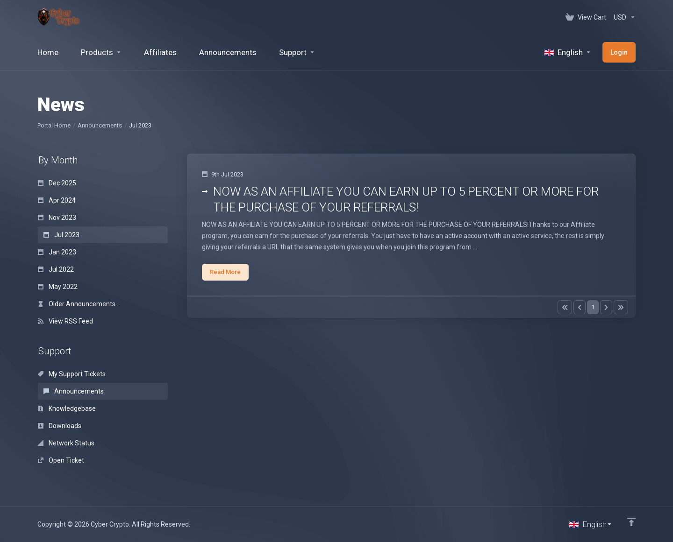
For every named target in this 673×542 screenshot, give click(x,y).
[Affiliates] (160, 52)
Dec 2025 (57, 183)
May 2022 (58, 286)
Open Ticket (61, 460)
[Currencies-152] (623, 17)
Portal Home (54, 125)
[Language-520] (567, 52)
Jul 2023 (61, 235)
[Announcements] (228, 52)
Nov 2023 (57, 217)
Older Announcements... (79, 304)
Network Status (66, 443)
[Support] (297, 52)
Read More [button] (225, 271)
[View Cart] (586, 17)
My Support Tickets (72, 374)
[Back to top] (631, 522)
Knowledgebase (67, 408)
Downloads (59, 425)
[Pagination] (565, 307)
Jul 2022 (56, 269)
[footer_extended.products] (101, 52)
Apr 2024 (57, 200)
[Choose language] (591, 524)
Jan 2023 (57, 252)
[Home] (48, 52)
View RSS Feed (65, 321)
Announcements (100, 125)
